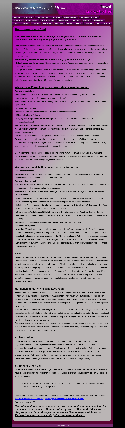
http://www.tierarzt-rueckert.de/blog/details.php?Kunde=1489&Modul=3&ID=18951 (49, 399)
